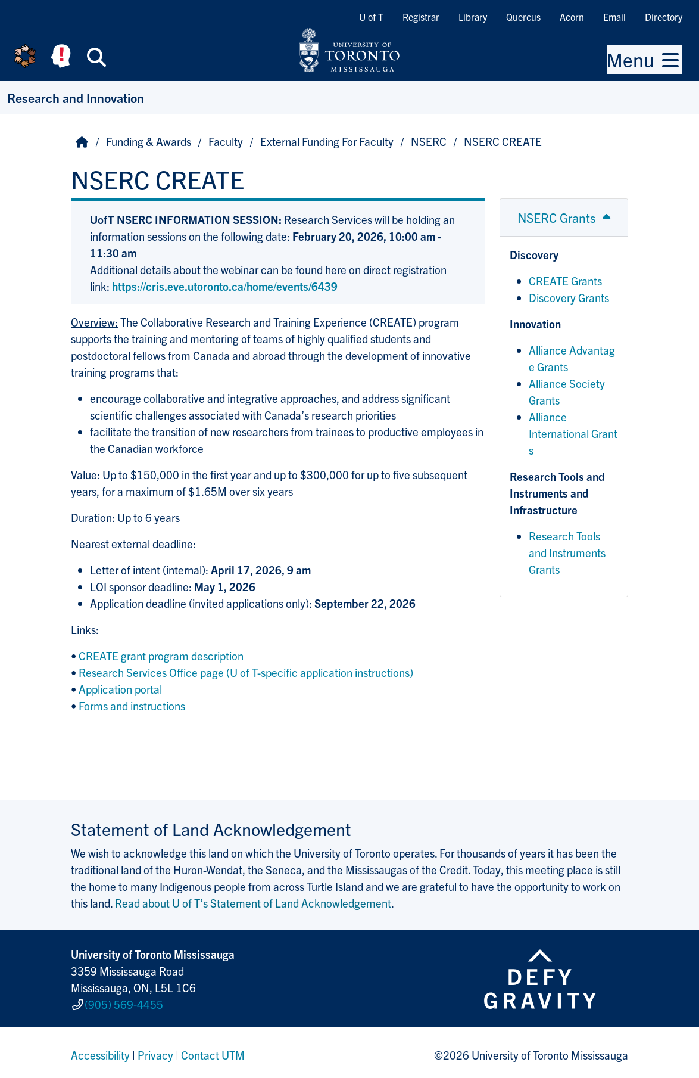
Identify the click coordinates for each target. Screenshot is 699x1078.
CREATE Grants (565, 281)
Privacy (155, 1050)
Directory (663, 17)
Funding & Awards (148, 141)
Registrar (420, 17)
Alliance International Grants (573, 433)
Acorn (572, 17)
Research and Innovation (75, 97)
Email (614, 17)
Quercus (523, 17)
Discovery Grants (569, 297)
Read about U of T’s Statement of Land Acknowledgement (253, 903)
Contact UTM (213, 1050)
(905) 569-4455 (124, 1002)
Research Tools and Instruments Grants (567, 552)
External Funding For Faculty (327, 141)
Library (472, 17)
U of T (371, 17)
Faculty (225, 141)
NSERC (429, 141)
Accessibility (100, 1050)
